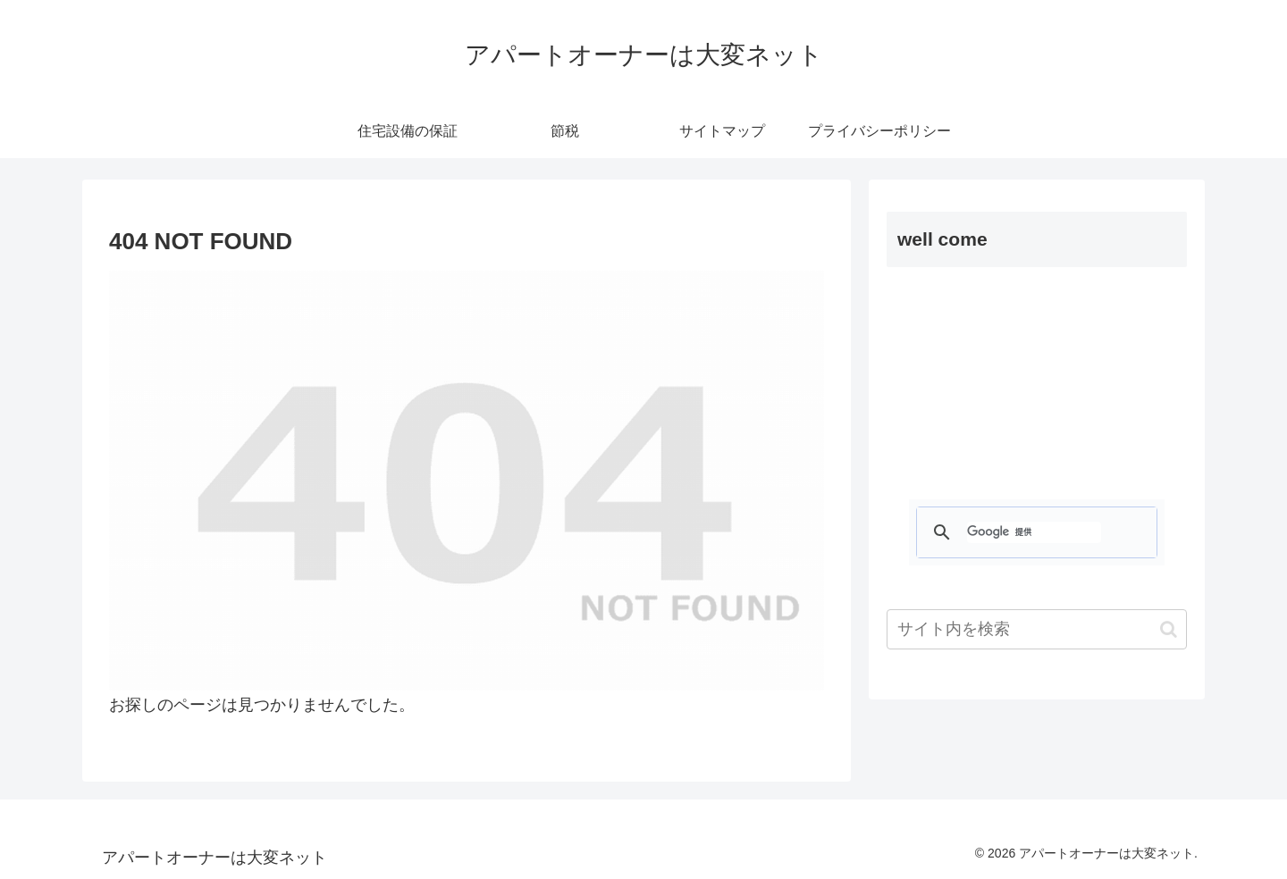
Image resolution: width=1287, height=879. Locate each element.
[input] (1037, 629)
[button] (1168, 629)
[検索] (1034, 532)
